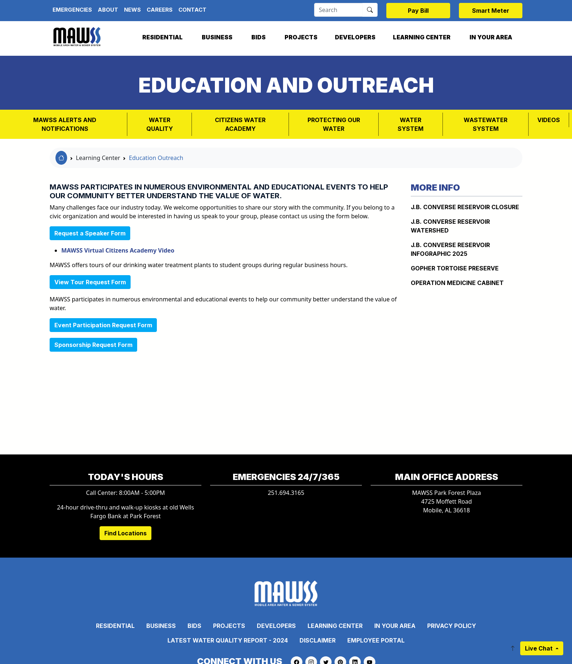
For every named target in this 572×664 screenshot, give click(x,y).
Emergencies (72, 9)
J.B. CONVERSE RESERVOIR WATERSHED (450, 226)
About (108, 9)
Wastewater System (485, 124)
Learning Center (422, 37)
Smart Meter (490, 10)
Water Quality (159, 124)
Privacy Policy (451, 625)
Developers (355, 37)
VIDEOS (548, 120)
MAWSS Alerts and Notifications (64, 124)
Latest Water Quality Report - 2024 (227, 640)
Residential (162, 37)
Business (217, 37)
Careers (160, 9)
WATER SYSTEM (411, 124)
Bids (258, 37)
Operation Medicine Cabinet (457, 282)
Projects (301, 37)
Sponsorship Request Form (93, 344)
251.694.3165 (286, 493)
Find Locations (125, 533)
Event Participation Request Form (103, 325)
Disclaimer (317, 640)
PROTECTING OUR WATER (334, 124)
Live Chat (539, 648)
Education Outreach (156, 158)
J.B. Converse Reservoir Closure (465, 207)
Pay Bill (418, 10)
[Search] (338, 10)
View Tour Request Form (90, 282)
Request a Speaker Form (89, 233)
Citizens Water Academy (240, 124)
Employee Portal (376, 640)
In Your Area (490, 37)
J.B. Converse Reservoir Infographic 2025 (450, 249)
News (132, 9)
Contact (192, 9)
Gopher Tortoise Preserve (455, 268)
